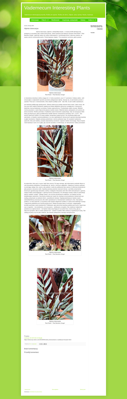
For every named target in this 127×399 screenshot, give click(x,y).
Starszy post (82, 389)
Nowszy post (27, 389)
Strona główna (55, 389)
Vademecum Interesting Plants (57, 8)
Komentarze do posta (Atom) (36, 391)
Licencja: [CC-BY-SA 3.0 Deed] (33, 338)
